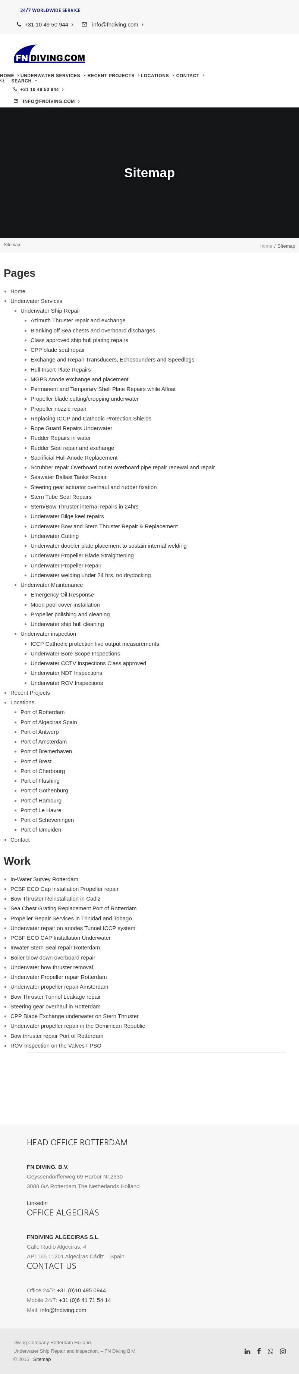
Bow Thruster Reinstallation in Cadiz (55, 898)
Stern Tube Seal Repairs (61, 497)
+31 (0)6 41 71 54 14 (85, 1300)
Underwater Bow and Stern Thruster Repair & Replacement (104, 526)
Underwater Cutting (55, 536)
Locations (158, 75)
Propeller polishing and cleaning (70, 614)
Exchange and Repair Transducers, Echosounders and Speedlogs (112, 359)
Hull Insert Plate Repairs (61, 369)
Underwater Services (53, 75)
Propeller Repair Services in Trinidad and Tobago (71, 918)
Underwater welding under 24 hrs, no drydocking (91, 575)
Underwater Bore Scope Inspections (75, 653)
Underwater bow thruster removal (51, 967)
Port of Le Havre (41, 810)
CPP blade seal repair (58, 350)
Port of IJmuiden (41, 829)
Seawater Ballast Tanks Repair (69, 477)
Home (9, 75)
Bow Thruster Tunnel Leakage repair (55, 996)
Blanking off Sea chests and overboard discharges (93, 330)
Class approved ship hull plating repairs (79, 340)
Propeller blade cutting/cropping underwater (85, 398)
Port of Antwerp (40, 732)
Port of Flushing (40, 780)
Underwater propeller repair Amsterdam (59, 986)
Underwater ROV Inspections (67, 683)
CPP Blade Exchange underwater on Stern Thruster (74, 1016)
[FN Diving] (49, 53)
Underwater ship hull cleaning (67, 624)
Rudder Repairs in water (61, 438)
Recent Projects (113, 75)
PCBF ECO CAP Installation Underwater (60, 938)
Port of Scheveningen (47, 820)
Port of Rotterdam (42, 712)
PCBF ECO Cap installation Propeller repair (64, 889)
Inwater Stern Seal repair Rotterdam (55, 947)
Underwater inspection (48, 633)
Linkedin (37, 1203)
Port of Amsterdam (44, 741)
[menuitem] (45, 24)
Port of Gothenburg (44, 790)
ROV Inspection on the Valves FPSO (55, 1045)
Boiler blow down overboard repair (52, 957)
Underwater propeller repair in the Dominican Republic (77, 1026)
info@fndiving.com (117, 24)
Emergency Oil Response (62, 594)
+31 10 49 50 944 (49, 24)
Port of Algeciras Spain (49, 722)
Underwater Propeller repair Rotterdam (58, 977)
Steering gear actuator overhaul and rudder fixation (94, 487)
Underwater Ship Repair (50, 310)
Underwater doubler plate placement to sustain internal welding (109, 545)
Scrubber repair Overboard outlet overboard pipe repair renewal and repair (123, 467)
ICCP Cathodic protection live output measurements (95, 644)
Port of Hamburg (41, 800)
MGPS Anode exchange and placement (80, 379)
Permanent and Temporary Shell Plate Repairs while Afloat (103, 389)
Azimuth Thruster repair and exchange (78, 320)
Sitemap (42, 1359)
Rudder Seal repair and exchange (72, 448)
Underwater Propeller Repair (66, 565)
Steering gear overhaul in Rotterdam (55, 1006)
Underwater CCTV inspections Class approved (88, 663)
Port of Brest (36, 761)
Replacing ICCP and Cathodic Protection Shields (91, 418)
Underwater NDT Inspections (66, 673)
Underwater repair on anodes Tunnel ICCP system (72, 928)
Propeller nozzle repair (58, 409)
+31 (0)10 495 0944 (81, 1290)
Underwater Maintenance (52, 585)
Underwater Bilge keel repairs (67, 516)
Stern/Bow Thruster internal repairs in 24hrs (85, 506)
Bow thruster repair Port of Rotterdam (56, 1036)
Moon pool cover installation (65, 604)
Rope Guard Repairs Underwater (71, 428)
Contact (190, 75)
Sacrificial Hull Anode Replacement (74, 457)
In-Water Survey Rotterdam (44, 879)
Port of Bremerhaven (46, 751)
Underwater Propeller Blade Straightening (82, 555)
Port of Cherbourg (43, 771)
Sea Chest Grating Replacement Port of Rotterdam (73, 908)
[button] (18, 81)
